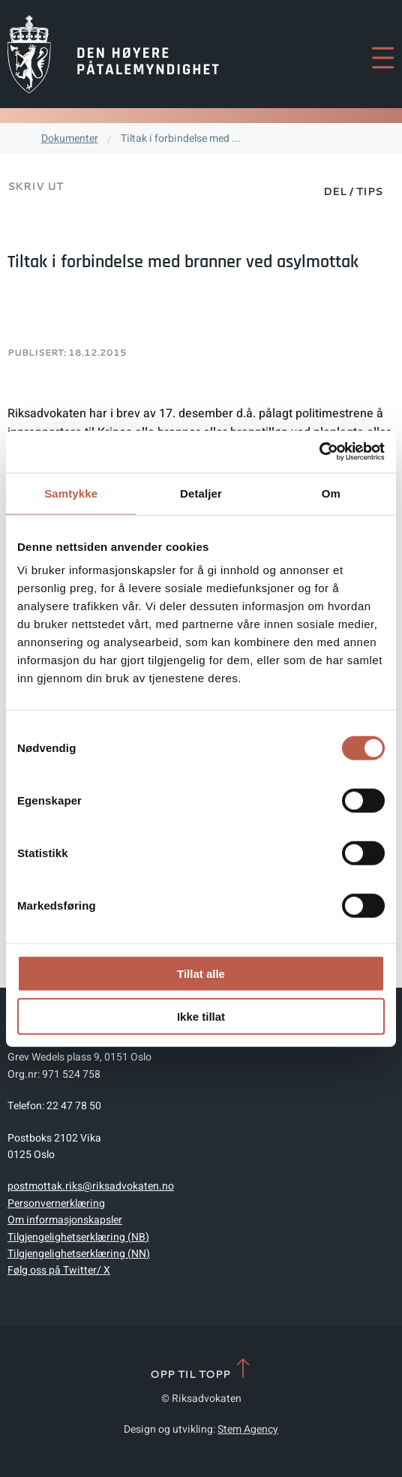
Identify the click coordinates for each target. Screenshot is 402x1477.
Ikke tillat (201, 1015)
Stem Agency (248, 1429)
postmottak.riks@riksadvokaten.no (91, 1186)
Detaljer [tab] (201, 492)
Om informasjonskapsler (65, 1220)
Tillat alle (201, 973)
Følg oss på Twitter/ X (59, 1270)
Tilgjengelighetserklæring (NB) (78, 1237)
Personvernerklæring (56, 1203)
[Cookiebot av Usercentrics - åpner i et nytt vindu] (319, 452)
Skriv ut (35, 186)
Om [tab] (331, 492)
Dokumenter (69, 138)
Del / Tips (352, 191)
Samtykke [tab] (71, 492)
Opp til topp (201, 1369)
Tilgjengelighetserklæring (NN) (79, 1254)
